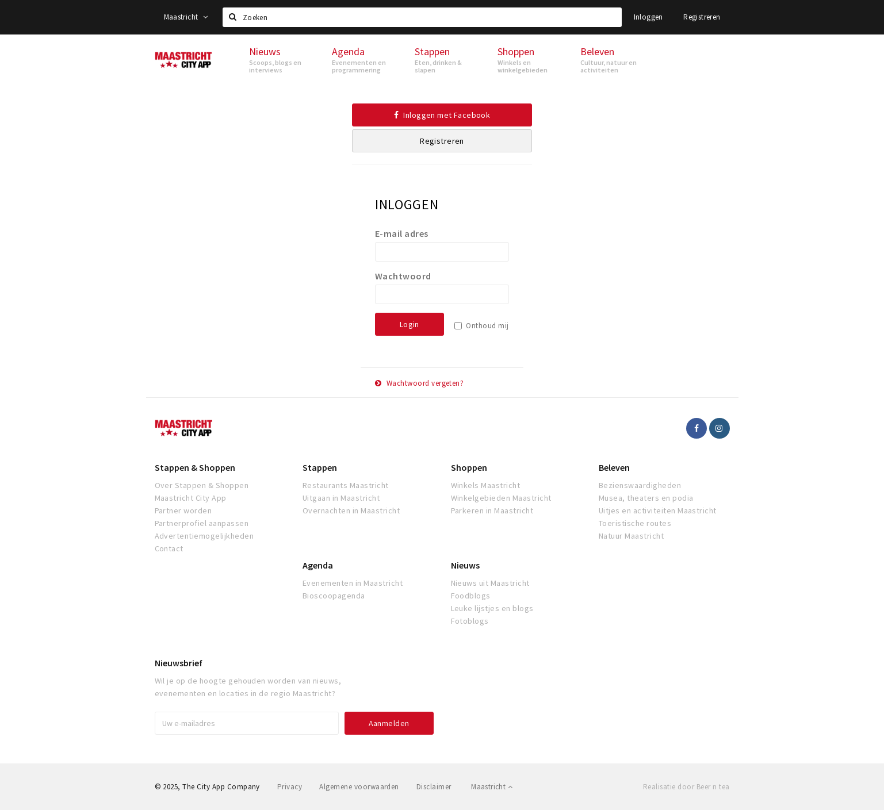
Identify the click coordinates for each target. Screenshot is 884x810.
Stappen (320, 467)
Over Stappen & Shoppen (202, 485)
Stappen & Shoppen (195, 467)
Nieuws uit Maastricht (490, 583)
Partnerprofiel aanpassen (202, 523)
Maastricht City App (191, 498)
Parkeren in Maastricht (492, 510)
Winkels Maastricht (486, 485)
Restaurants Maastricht (346, 485)
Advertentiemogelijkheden (204, 536)
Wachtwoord (403, 276)
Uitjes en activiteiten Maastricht (658, 510)
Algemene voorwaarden (359, 787)
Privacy (289, 787)
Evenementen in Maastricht (353, 583)
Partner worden (183, 510)
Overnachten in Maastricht (351, 510)
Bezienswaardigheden (640, 485)
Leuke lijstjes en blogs (492, 608)
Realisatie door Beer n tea (686, 787)
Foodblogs (471, 595)
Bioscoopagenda (334, 595)
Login (409, 324)
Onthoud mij (487, 325)
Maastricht (186, 17)
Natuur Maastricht (631, 536)
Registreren (701, 17)
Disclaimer (433, 787)
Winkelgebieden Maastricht (501, 498)
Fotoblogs (470, 621)
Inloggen (648, 17)
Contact (169, 548)
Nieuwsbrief (178, 663)
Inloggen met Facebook (442, 115)
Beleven (614, 467)
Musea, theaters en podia (646, 498)
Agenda (318, 565)
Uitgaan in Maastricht (341, 498)
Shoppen (469, 467)
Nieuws (465, 565)
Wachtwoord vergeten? (419, 383)
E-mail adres (401, 233)
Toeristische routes (635, 523)
